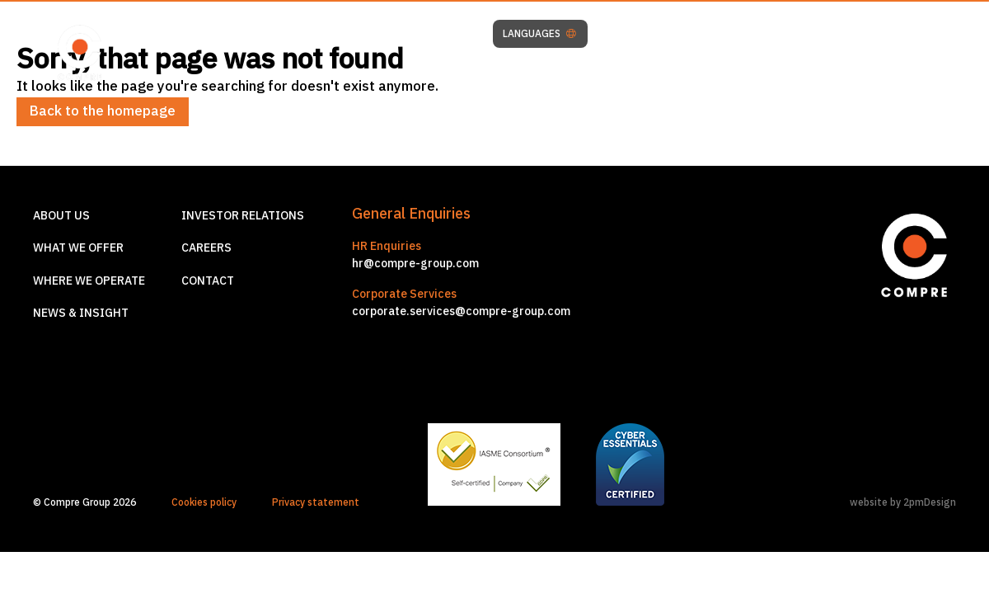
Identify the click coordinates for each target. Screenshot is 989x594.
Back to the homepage (103, 110)
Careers (206, 247)
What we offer (78, 247)
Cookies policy (204, 502)
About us (61, 215)
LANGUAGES (539, 34)
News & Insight (81, 312)
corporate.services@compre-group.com (461, 311)
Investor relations (242, 215)
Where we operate (89, 280)
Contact (207, 280)
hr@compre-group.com (415, 263)
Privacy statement (315, 502)
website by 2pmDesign (903, 502)
